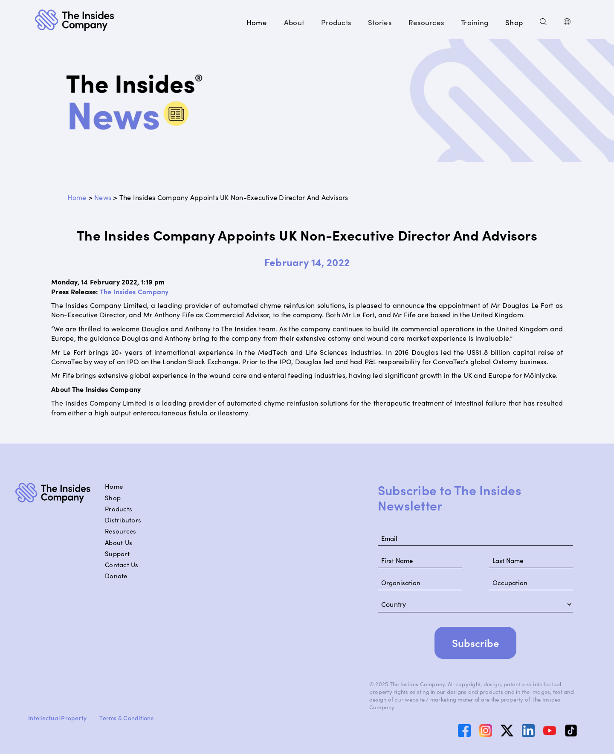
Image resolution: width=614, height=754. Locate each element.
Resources (120, 531)
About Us (118, 542)
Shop (514, 22)
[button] (294, 22)
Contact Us (122, 564)
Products (118, 509)
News (102, 197)
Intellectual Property (57, 718)
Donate (116, 575)
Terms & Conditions (126, 718)
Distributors (123, 520)
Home (256, 22)
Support (117, 553)
